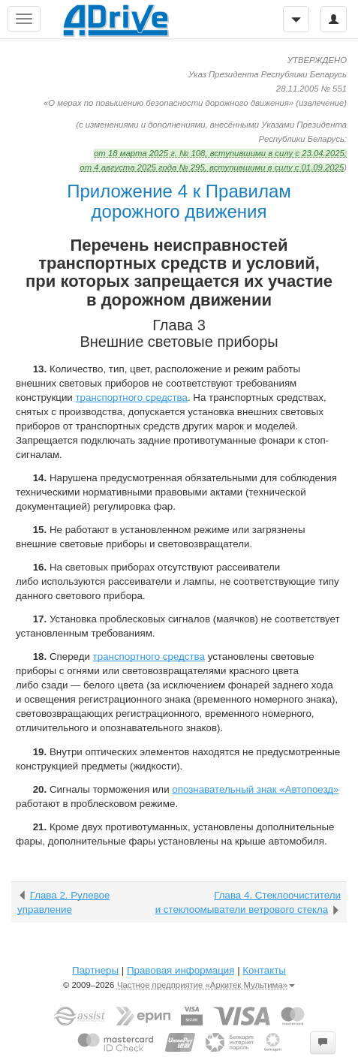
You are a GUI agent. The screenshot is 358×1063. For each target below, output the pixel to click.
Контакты (264, 970)
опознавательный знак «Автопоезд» (255, 789)
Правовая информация (180, 970)
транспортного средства (132, 397)
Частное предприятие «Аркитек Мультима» (206, 984)
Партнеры (95, 970)
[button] (322, 1042)
